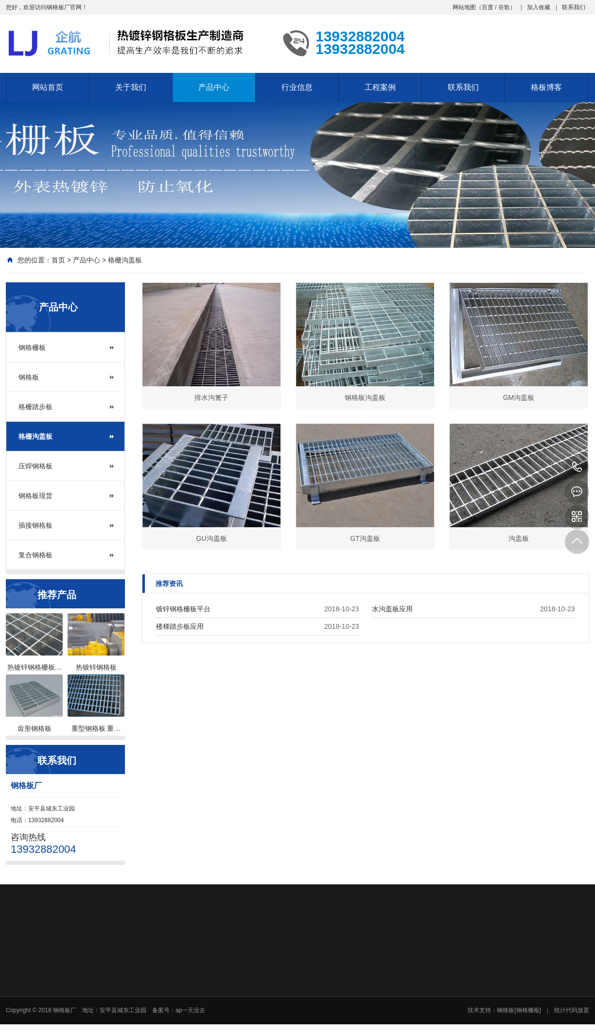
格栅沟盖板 (125, 260)
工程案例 (380, 87)
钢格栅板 (32, 347)
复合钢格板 (35, 555)
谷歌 (504, 7)
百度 (487, 7)
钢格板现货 (35, 496)
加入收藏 (538, 7)
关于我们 (130, 87)
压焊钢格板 (35, 466)
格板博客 (546, 87)
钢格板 (28, 377)
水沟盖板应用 (392, 609)
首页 (58, 260)
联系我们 (573, 7)
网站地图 (464, 7)
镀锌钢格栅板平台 (183, 609)
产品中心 (213, 87)
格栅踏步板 (35, 407)
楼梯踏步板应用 (180, 626)
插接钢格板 (35, 525)
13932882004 (577, 467)
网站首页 (47, 87)
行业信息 (297, 87)
